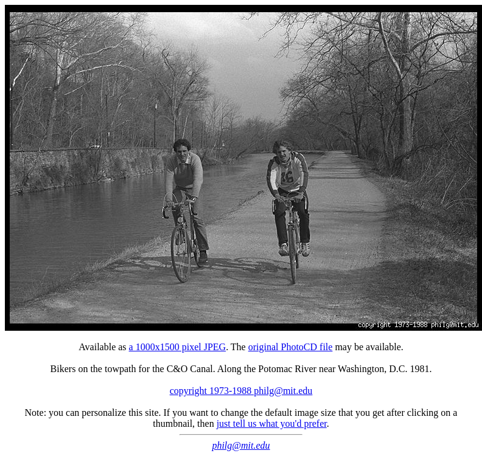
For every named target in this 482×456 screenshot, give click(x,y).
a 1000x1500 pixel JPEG (177, 347)
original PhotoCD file (290, 347)
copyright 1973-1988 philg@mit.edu (241, 390)
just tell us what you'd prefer (272, 423)
